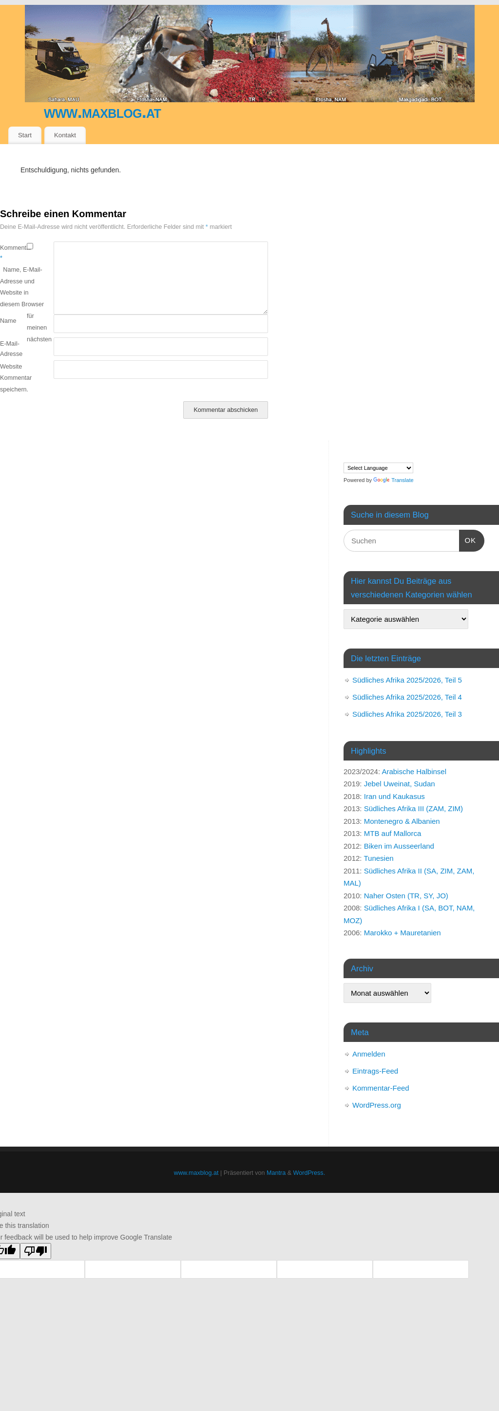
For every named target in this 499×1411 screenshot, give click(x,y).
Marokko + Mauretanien (402, 932)
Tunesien (378, 858)
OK (468, 539)
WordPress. (309, 1173)
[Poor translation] (35, 1251)
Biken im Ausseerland (399, 846)
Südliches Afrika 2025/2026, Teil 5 (407, 680)
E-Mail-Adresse (11, 348)
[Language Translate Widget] (378, 468)
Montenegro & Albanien (402, 821)
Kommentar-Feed (380, 1088)
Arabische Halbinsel (414, 771)
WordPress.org (376, 1105)
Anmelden (368, 1054)
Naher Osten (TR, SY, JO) (406, 895)
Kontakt (65, 135)
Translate (393, 480)
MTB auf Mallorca (393, 833)
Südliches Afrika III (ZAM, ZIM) (413, 808)
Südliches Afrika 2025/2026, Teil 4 (407, 697)
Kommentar (13, 252)
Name (8, 320)
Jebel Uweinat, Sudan (399, 784)
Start (25, 135)
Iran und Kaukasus (394, 796)
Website (11, 366)
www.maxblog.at (102, 112)
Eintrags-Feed (375, 1071)
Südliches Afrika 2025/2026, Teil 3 (407, 714)
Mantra (276, 1173)
